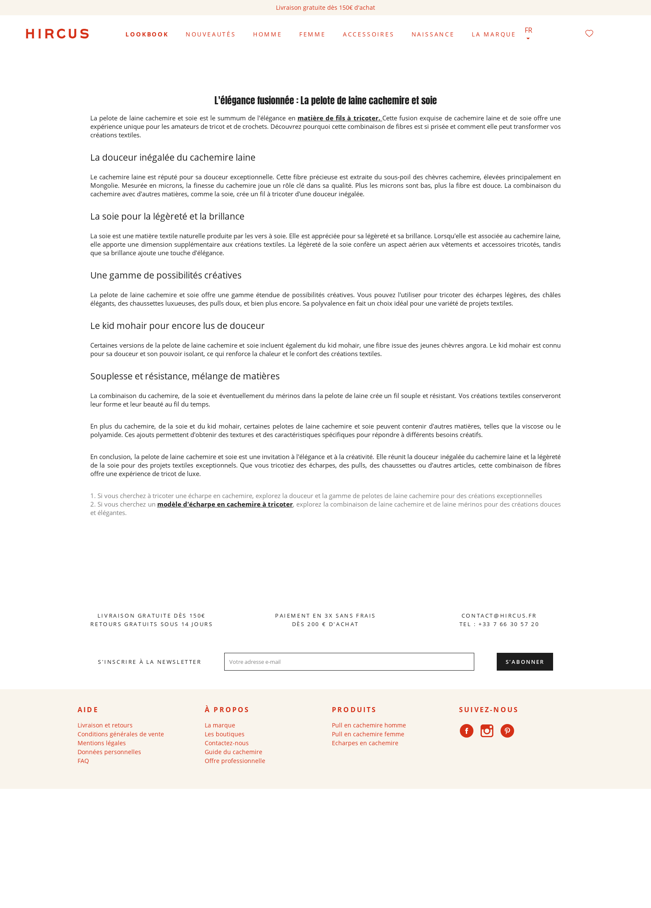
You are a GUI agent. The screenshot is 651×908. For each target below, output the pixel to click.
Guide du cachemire (233, 752)
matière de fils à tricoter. (340, 118)
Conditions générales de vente (121, 734)
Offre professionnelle (235, 761)
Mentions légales (102, 743)
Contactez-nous (227, 743)
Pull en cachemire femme (368, 734)
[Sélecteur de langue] (529, 34)
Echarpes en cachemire (365, 743)
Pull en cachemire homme (369, 725)
